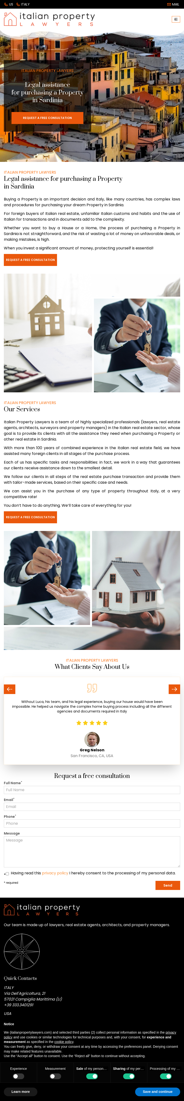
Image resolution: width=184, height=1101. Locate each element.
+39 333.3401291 (18, 1005)
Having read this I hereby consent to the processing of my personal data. (93, 873)
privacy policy (55, 873)
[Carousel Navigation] (92, 689)
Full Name (13, 783)
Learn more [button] (21, 1092)
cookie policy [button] (63, 1042)
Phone (10, 816)
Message (12, 833)
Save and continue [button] (157, 1092)
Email (9, 799)
